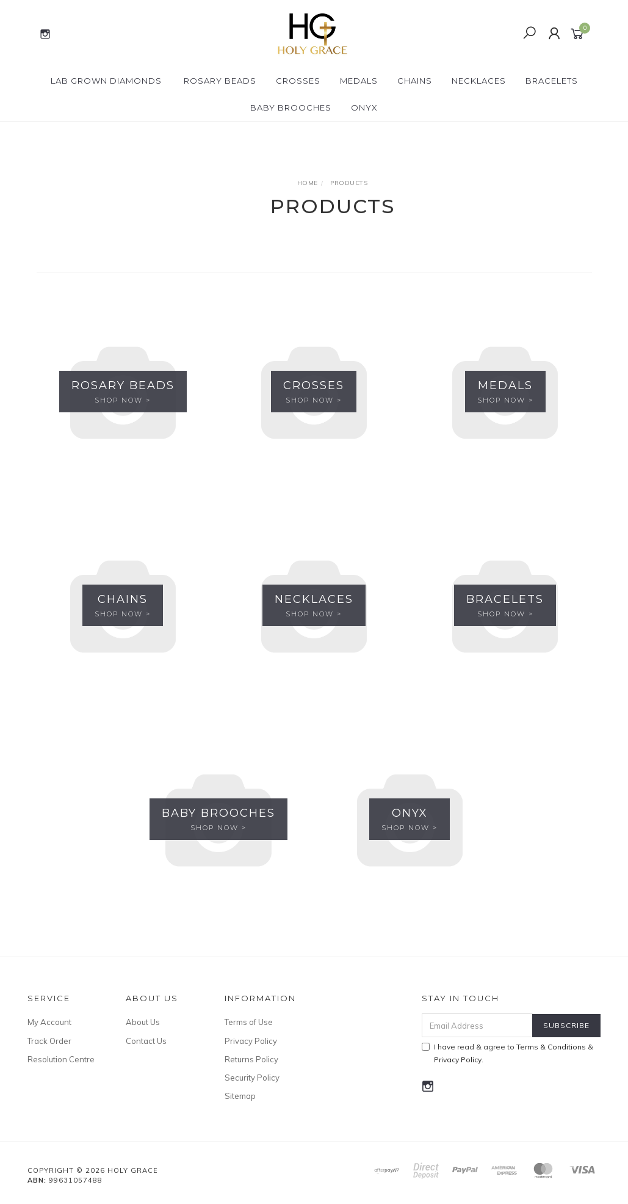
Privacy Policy (251, 1041)
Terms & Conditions (551, 1046)
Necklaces (479, 81)
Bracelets (551, 81)
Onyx (364, 107)
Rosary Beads (220, 81)
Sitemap (240, 1096)
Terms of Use (249, 1022)
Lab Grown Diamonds (106, 81)
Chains (414, 81)
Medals (359, 81)
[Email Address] (477, 1025)
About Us (143, 1022)
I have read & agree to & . (507, 1053)
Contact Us (146, 1041)
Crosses (298, 81)
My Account (49, 1022)
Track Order (49, 1041)
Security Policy (252, 1077)
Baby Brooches (290, 107)
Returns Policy (251, 1059)
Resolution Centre (61, 1059)
